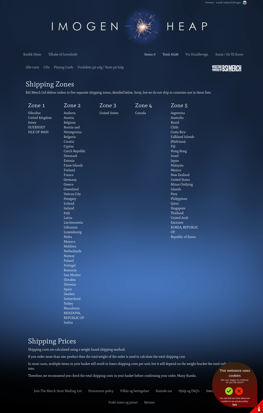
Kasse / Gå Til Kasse (229, 54)
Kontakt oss (164, 391)
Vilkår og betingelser (134, 391)
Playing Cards (63, 67)
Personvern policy (101, 391)
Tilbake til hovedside (62, 54)
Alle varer (32, 67)
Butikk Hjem (32, 54)
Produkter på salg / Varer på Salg (100, 67)
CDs (46, 67)
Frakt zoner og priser (123, 402)
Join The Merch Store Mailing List (58, 391)
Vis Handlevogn (196, 54)
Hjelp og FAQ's (189, 391)
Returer (149, 402)
